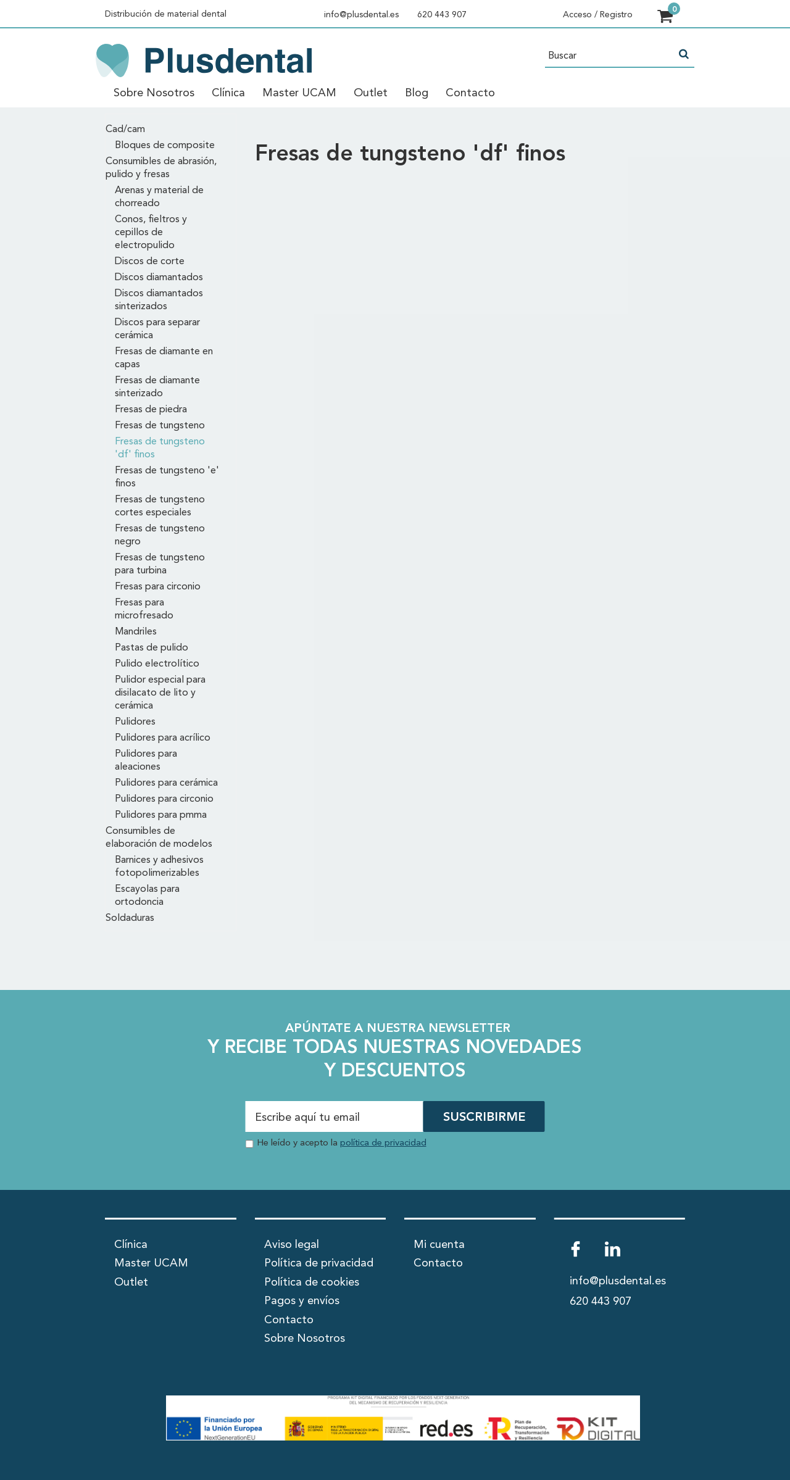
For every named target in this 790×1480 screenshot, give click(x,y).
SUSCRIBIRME (484, 1118)
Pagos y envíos (301, 1301)
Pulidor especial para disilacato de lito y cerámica (160, 693)
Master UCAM (299, 93)
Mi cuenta (439, 1244)
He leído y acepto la (341, 1143)
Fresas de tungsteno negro (160, 535)
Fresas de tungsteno (160, 426)
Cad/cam (125, 130)
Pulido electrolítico (157, 664)
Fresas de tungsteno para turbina (160, 564)
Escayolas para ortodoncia (147, 895)
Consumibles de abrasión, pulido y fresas (161, 168)
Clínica (228, 93)
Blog (416, 93)
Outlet (371, 93)
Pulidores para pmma (161, 815)
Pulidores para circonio (164, 799)
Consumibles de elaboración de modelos (159, 837)
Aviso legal (291, 1244)
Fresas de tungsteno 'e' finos (167, 477)
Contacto (470, 93)
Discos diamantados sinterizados (159, 300)
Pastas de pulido (151, 648)
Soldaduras (130, 918)
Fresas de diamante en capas (164, 358)
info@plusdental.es (361, 14)
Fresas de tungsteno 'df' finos (160, 448)
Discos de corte (150, 262)
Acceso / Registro (598, 14)
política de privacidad (383, 1143)
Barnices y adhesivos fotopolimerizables (159, 866)
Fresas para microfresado (144, 609)
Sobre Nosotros (154, 93)
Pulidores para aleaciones (146, 760)
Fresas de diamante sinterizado (157, 387)
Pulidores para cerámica (166, 783)
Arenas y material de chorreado (159, 197)
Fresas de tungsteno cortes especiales (160, 506)
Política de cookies (311, 1282)
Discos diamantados (159, 278)
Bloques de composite (165, 146)
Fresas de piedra (151, 410)
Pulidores (135, 722)
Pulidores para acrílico (162, 738)
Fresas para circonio (158, 587)
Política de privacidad (318, 1263)
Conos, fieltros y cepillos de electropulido (151, 233)
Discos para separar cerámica (157, 329)
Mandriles (136, 632)
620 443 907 (442, 14)
